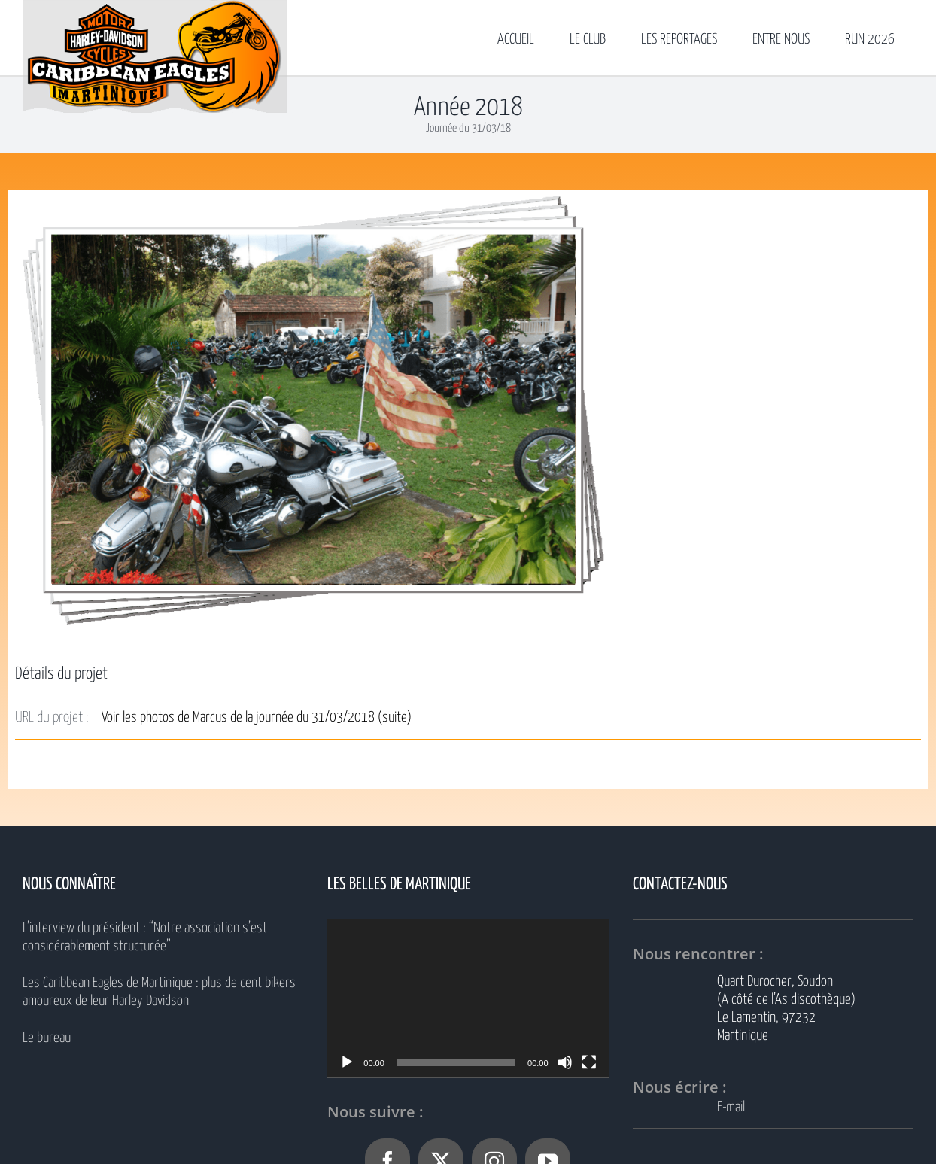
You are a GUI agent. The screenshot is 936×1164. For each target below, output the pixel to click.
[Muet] (565, 1062)
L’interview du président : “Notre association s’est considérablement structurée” (145, 937)
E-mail (731, 1107)
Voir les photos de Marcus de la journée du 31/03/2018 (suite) (257, 717)
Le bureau (47, 1038)
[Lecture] (346, 1062)
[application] (467, 998)
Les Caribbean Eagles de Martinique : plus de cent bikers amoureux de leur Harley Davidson (159, 992)
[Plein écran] (589, 1062)
